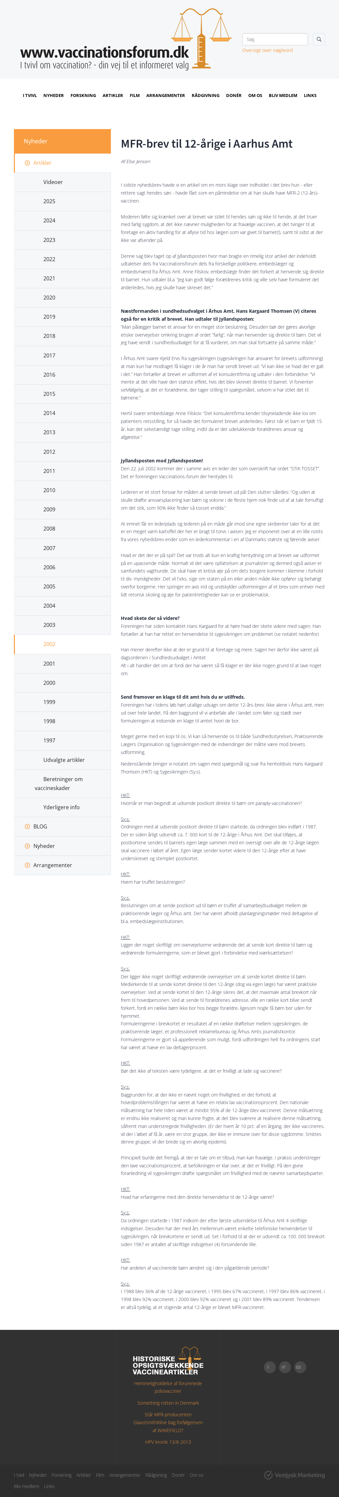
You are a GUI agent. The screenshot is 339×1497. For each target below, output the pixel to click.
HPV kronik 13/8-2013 (168, 1442)
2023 (49, 240)
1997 (49, 740)
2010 (49, 490)
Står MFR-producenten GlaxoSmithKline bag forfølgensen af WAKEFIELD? (168, 1422)
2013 (49, 432)
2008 (49, 528)
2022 (49, 259)
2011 (49, 471)
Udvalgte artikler (64, 760)
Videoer (53, 182)
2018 (49, 336)
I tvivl (30, 95)
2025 (49, 201)
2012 (49, 451)
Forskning (83, 95)
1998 (49, 721)
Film (135, 95)
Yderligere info (61, 807)
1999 (49, 702)
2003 (49, 625)
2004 (49, 605)
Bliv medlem (283, 95)
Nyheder (53, 95)
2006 (49, 567)
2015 (49, 394)
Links (310, 95)
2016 (49, 374)
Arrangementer (165, 95)
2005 (49, 586)
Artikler (113, 95)
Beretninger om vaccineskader (59, 783)
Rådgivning (205, 95)
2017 (49, 355)
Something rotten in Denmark (168, 1403)
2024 (49, 220)
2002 (49, 644)
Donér (234, 95)
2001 (49, 663)
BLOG (40, 826)
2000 (49, 682)
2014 (49, 413)
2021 (49, 278)
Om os (255, 95)
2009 (49, 509)
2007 (49, 548)
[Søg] (275, 39)
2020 (49, 297)
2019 (49, 316)
